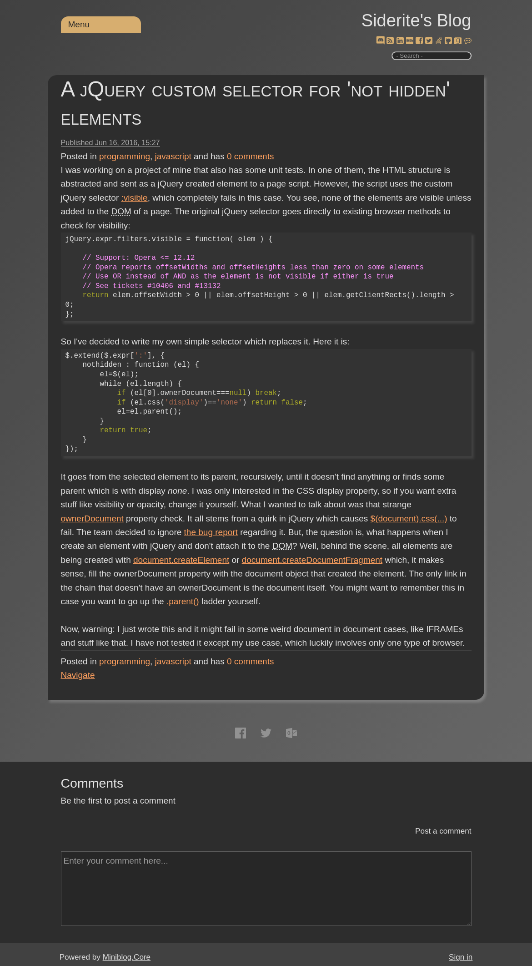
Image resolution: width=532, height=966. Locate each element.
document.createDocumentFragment (312, 560)
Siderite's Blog (416, 20)
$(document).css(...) (409, 518)
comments (250, 156)
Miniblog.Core (127, 957)
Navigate (78, 675)
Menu (79, 24)
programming (124, 156)
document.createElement (181, 560)
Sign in (460, 957)
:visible (134, 197)
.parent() (182, 601)
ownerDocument (92, 518)
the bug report (211, 532)
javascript (173, 156)
